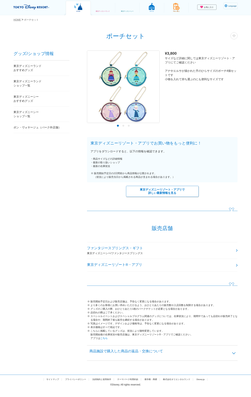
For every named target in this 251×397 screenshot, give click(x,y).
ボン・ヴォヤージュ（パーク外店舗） (37, 127)
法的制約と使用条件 (99, 387)
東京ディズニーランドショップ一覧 (27, 83)
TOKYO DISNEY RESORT (35, 7)
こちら (104, 343)
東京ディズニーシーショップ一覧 (26, 114)
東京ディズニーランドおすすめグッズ (27, 68)
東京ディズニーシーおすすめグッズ (26, 98)
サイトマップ (43, 387)
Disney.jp (210, 387)
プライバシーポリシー (69, 387)
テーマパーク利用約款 (128, 387)
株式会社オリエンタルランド (183, 387)
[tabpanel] (123, 87)
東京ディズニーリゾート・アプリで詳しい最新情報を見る (162, 191)
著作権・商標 (153, 387)
